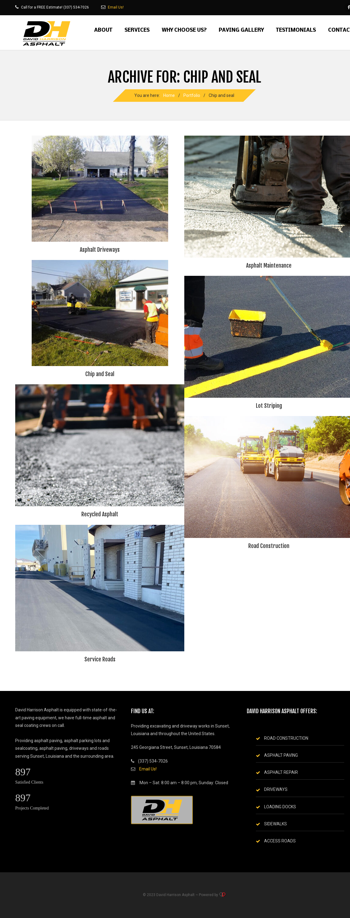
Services (137, 30)
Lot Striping (269, 405)
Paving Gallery (241, 30)
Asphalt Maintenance (269, 265)
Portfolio (191, 95)
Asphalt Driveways (100, 249)
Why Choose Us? (184, 30)
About (103, 30)
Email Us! (116, 7)
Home (169, 95)
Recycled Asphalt (99, 514)
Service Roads (99, 659)
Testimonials (296, 30)
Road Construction (268, 546)
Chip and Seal (99, 374)
